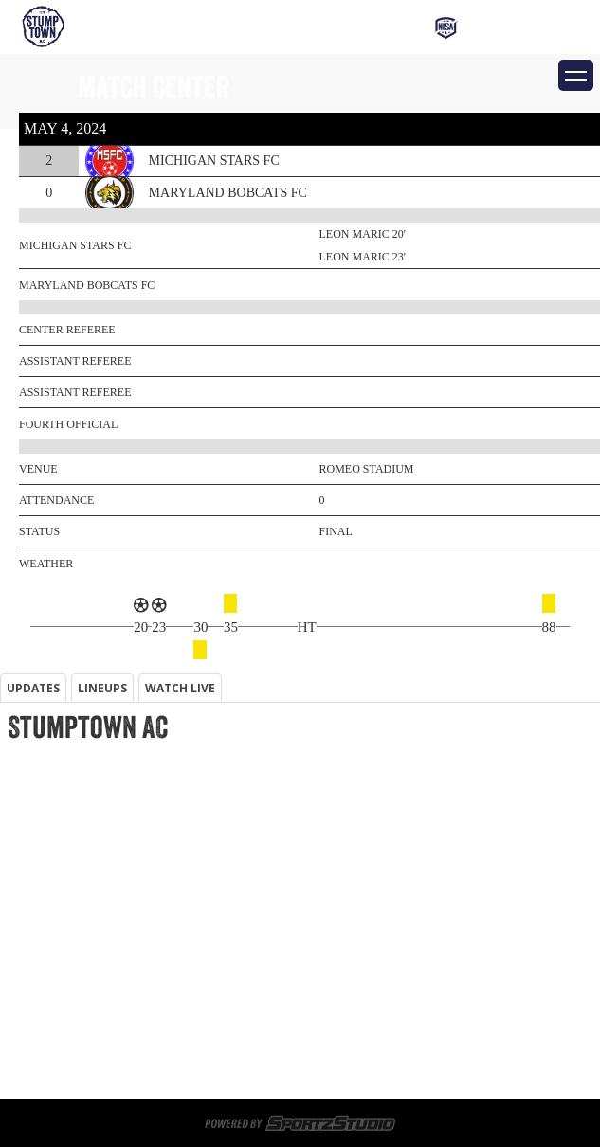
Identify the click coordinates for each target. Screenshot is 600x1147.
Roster (22, 960)
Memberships (43, 778)
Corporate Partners (66, 937)
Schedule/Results (59, 1005)
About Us (29, 1028)
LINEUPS (102, 688)
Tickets (25, 801)
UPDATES (33, 688)
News (17, 1051)
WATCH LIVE (180, 688)
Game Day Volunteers (69, 846)
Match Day (33, 983)
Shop (15, 892)
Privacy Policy (47, 1074)
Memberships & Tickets (77, 869)
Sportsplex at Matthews (82, 824)
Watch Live (35, 914)
